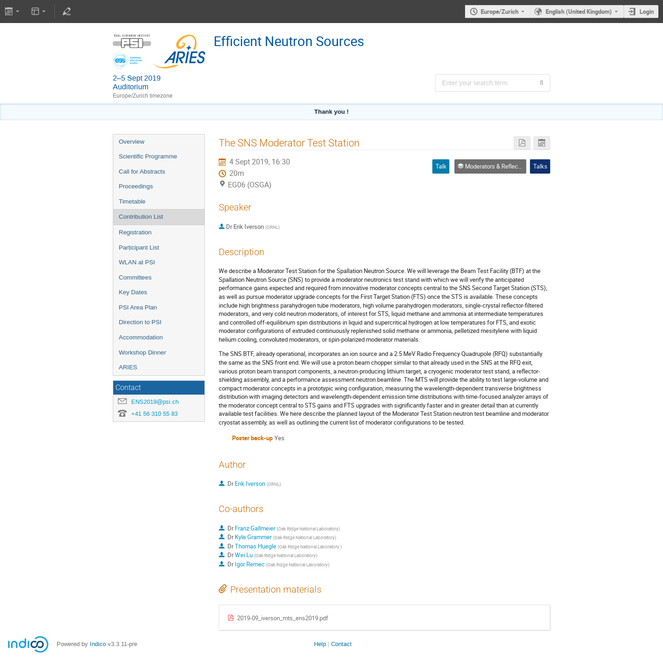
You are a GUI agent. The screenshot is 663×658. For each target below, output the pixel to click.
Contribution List (141, 216)
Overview (132, 141)
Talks (540, 166)
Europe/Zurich (499, 11)
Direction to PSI (140, 322)
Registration (135, 232)
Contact (341, 644)
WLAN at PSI (137, 262)
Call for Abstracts (142, 171)
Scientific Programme (148, 156)
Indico (98, 644)
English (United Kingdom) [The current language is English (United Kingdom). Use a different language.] (579, 11)
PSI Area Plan (138, 307)
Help (320, 644)
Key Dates (133, 292)
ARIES (128, 367)
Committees (135, 277)
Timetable (132, 201)
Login (647, 11)
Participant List (139, 247)
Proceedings (136, 186)
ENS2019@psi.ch (155, 402)
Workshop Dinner (142, 352)
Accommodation (141, 337)
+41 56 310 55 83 (154, 414)
